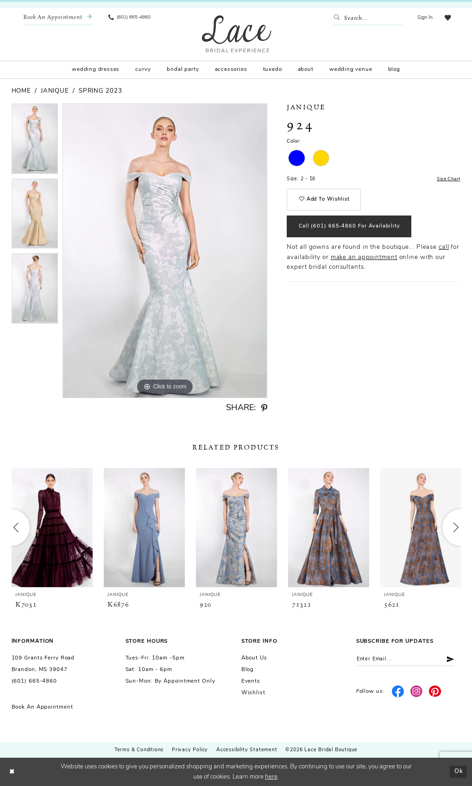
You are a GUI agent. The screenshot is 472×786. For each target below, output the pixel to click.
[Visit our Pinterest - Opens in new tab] (435, 692)
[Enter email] (408, 660)
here (271, 777)
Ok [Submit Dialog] (458, 771)
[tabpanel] (35, 140)
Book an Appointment (42, 707)
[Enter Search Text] (367, 18)
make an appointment (364, 261)
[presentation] (52, 527)
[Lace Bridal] (236, 33)
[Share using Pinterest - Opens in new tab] (264, 408)
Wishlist (253, 693)
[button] (424, 18)
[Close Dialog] (12, 772)
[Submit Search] (337, 18)
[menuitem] (58, 18)
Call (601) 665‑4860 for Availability (351, 230)
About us (254, 658)
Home (21, 91)
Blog (247, 669)
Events (250, 681)
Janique (55, 91)
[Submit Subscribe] (453, 660)
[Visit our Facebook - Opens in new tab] (398, 692)
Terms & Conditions (139, 750)
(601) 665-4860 (34, 681)
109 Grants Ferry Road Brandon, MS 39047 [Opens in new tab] (43, 663)
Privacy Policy (190, 750)
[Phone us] (129, 18)
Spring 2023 (100, 91)
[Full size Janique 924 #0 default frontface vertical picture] (165, 251)
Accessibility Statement (246, 750)
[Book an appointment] (58, 18)
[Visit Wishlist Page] (446, 18)
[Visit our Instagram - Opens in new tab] (416, 692)
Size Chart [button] (447, 179)
